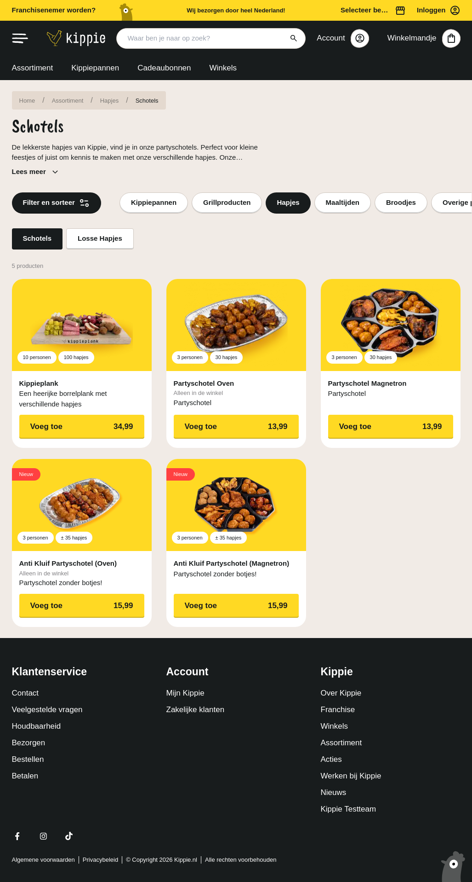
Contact (25, 693)
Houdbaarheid (36, 726)
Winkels (223, 68)
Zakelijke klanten (195, 709)
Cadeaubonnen (164, 68)
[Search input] (211, 38)
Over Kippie (341, 693)
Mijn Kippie (185, 693)
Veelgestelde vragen (47, 709)
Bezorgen (28, 742)
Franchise (338, 709)
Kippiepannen (95, 68)
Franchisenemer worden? (54, 10)
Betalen (25, 776)
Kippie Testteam (348, 809)
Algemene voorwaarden (43, 859)
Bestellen (28, 759)
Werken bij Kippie (351, 776)
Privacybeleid (100, 859)
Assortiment (32, 68)
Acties (331, 759)
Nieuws (334, 792)
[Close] (360, 38)
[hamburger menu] (20, 38)
